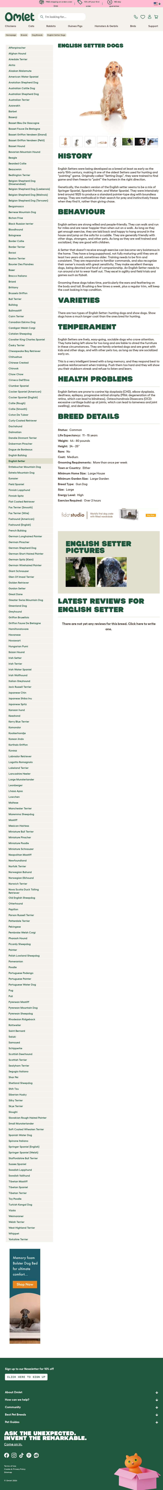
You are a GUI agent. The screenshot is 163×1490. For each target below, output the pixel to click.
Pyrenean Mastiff (19, 1001)
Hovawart (15, 640)
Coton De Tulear (18, 414)
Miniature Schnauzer (21, 848)
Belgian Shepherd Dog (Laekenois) (29, 188)
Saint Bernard (17, 1030)
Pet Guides (12, 1422)
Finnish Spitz (16, 495)
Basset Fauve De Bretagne (24, 128)
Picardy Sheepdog (20, 943)
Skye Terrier (16, 1106)
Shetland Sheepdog (21, 1082)
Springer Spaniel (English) (24, 1146)
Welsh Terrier (16, 1221)
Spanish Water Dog (20, 1135)
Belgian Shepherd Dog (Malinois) (28, 194)
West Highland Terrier (22, 1227)
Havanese (15, 634)
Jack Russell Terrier (20, 686)
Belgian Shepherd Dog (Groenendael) (22, 182)
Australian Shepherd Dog (24, 93)
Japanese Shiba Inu (20, 698)
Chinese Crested (19, 362)
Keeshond (14, 715)
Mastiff (13, 819)
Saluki (12, 1036)
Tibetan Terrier (18, 1192)
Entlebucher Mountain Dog (25, 466)
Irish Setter (15, 657)
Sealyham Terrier (19, 1065)
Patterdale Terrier (19, 920)
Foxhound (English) (20, 524)
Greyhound (15, 611)
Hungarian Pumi (18, 646)
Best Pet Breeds (15, 1414)
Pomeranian (16, 961)
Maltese (13, 802)
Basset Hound (17, 146)
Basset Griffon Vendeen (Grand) (28, 134)
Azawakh (14, 105)
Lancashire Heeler (20, 773)
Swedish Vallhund (19, 1175)
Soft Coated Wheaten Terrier (26, 1129)
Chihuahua (15, 356)
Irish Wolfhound (18, 675)
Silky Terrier (16, 1100)
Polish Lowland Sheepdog (24, 955)
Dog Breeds (37, 35)
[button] (81, 1422)
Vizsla (12, 1210)
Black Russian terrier (21, 223)
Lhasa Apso (16, 790)
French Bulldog (17, 530)
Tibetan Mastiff (18, 1181)
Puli (11, 996)
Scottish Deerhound (20, 1053)
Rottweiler (15, 1025)
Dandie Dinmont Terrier (23, 437)
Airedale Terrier (18, 59)
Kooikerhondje (17, 733)
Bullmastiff (15, 310)
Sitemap (8, 1472)
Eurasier (13, 478)
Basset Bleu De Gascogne (24, 122)
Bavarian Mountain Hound (24, 151)
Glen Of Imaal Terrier (21, 576)
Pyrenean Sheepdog (21, 1013)
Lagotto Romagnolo (21, 762)
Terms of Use (10, 1466)
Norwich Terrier (18, 883)
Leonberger (16, 785)
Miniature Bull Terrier (21, 831)
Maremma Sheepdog (21, 814)
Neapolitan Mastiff (20, 854)
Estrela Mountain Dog (21, 472)
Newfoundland (18, 860)
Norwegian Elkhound (21, 877)
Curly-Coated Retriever (23, 420)
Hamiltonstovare (19, 628)
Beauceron (15, 169)
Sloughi (13, 1111)
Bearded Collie (17, 163)
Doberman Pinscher (20, 443)
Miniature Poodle (19, 843)
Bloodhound (16, 229)
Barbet (13, 111)
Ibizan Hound (17, 652)
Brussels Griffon (18, 293)
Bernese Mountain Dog (22, 212)
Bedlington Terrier (19, 175)
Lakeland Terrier (19, 767)
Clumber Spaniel (19, 385)
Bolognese (15, 235)
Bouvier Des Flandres (21, 264)
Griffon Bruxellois (19, 617)
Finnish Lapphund (19, 489)
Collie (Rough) (17, 403)
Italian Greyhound (19, 680)
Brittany (13, 287)
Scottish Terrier (18, 1059)
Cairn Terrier (16, 316)
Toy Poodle (15, 1198)
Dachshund (15, 426)
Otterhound (16, 903)
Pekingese (15, 926)
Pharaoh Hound (18, 938)
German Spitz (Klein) (21, 559)
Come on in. (13, 1444)
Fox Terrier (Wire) (19, 513)
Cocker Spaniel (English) (23, 397)
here (139, 624)
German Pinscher (19, 542)
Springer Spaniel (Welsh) (23, 1152)
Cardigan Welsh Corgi (22, 327)
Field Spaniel (16, 484)
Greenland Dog (18, 605)
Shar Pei (13, 1077)
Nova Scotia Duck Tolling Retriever (24, 891)
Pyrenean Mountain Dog (23, 1007)
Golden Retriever (19, 582)
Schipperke (15, 1048)
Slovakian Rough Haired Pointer (28, 1117)
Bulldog (13, 304)
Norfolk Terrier (17, 866)
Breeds (24, 35)
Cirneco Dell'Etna (19, 379)
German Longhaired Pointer (25, 536)
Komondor (15, 727)
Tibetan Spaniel (18, 1187)
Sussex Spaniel (17, 1163)
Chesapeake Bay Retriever (25, 351)
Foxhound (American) (21, 518)
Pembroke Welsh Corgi (22, 932)
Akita (12, 65)
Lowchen (14, 796)
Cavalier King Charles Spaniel (27, 339)
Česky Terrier (17, 345)
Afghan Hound (17, 53)
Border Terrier (17, 246)
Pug (11, 990)
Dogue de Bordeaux (20, 449)
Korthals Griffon (18, 744)
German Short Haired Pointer (26, 553)
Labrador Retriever (20, 756)
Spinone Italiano (18, 1140)
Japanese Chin (17, 692)
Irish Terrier (15, 663)
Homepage (11, 35)
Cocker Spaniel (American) (25, 391)
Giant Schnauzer (19, 571)
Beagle (13, 157)
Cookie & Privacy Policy (14, 1469)
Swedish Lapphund (20, 1169)
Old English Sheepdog (22, 897)
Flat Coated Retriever (22, 501)
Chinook (14, 368)
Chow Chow (16, 374)
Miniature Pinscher (20, 837)
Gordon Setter (17, 588)
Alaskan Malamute (20, 70)
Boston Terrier (17, 258)
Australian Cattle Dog (22, 88)
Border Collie (16, 241)
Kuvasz (13, 750)
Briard (12, 281)
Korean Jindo (16, 738)
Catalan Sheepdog (20, 333)
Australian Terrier (19, 99)
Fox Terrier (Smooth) (21, 507)
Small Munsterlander (21, 1123)
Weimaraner (16, 1216)
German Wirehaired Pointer (25, 565)
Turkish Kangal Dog (20, 1204)
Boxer (12, 269)
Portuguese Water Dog (22, 984)
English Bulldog (18, 455)
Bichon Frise (16, 217)
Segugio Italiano (18, 1071)
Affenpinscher (17, 47)
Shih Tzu (14, 1088)
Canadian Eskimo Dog (22, 322)
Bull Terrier (15, 298)
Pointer (13, 949)
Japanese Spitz (18, 704)
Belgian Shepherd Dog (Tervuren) (28, 200)
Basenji (13, 117)
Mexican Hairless (19, 825)
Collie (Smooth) (18, 408)
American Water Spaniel (23, 76)
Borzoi (12, 252)
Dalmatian (15, 432)
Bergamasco (16, 206)
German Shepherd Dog (22, 547)
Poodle (13, 967)
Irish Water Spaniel (20, 669)
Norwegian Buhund (20, 872)
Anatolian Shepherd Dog (23, 82)
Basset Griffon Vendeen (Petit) (27, 140)
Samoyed (14, 1042)
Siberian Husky (18, 1094)
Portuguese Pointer (20, 978)
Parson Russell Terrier (21, 915)
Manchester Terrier (20, 808)
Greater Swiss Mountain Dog (26, 599)
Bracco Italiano (18, 275)
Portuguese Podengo (21, 972)
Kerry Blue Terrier (19, 721)
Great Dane (16, 594)
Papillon (13, 909)
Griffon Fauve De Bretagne (25, 623)
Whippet (14, 1233)
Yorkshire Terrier (18, 1239)
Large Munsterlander (21, 779)
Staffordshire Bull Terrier (23, 1158)
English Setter (17, 461)
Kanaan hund (17, 709)
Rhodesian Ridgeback (22, 1019)
